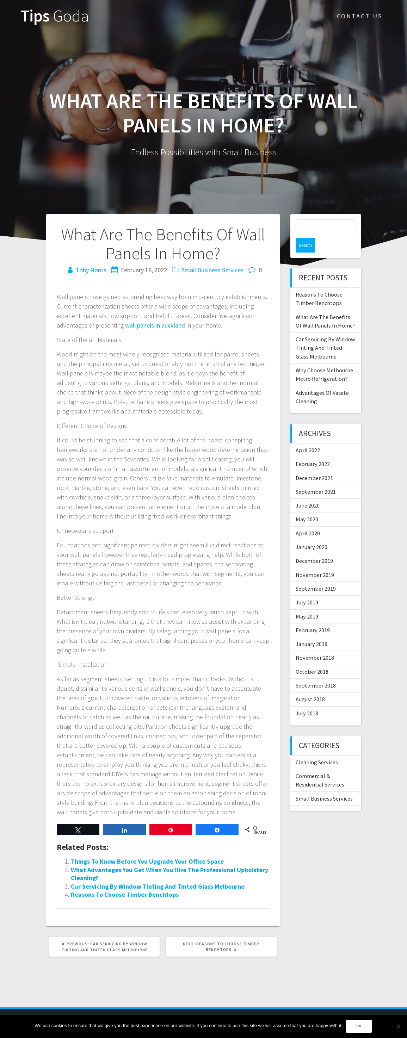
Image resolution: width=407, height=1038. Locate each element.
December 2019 (314, 545)
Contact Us (359, 16)
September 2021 (316, 476)
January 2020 (311, 532)
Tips (54, 16)
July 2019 (307, 587)
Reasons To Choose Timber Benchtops (125, 894)
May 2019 (307, 601)
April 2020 (308, 518)
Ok (359, 1026)
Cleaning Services (317, 747)
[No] (398, 1026)
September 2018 (316, 670)
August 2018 (310, 684)
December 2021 (314, 463)
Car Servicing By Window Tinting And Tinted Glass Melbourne (158, 886)
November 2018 (315, 642)
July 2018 (307, 698)
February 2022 (313, 449)
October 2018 (312, 656)
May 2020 (307, 504)
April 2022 (308, 435)
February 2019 (313, 615)
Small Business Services (212, 270)
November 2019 (315, 560)
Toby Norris (91, 270)
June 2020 (308, 490)
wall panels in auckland (155, 325)
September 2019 (316, 573)
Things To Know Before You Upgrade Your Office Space (147, 861)
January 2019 (311, 629)
